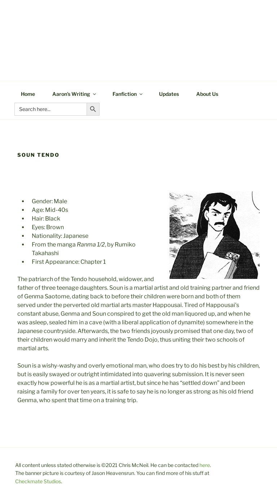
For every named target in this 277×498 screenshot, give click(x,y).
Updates (169, 94)
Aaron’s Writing (74, 94)
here (204, 465)
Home (28, 94)
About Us (207, 94)
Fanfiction (128, 94)
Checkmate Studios (38, 481)
